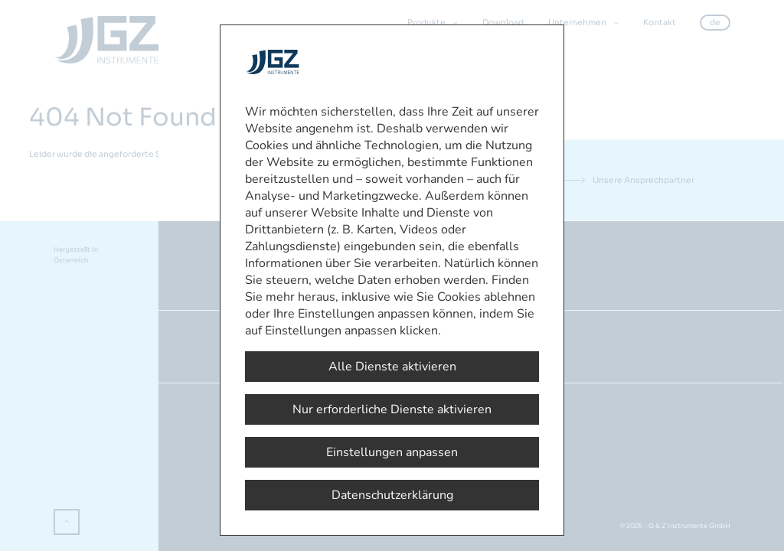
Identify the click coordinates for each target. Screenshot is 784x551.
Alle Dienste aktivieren (392, 366)
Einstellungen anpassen (392, 452)
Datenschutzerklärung (392, 495)
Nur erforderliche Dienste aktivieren (392, 409)
